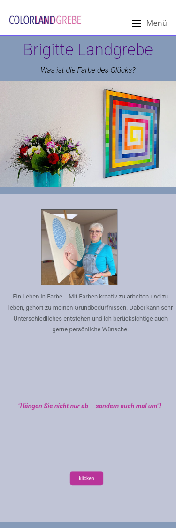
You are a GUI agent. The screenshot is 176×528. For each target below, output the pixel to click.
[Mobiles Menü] (149, 23)
